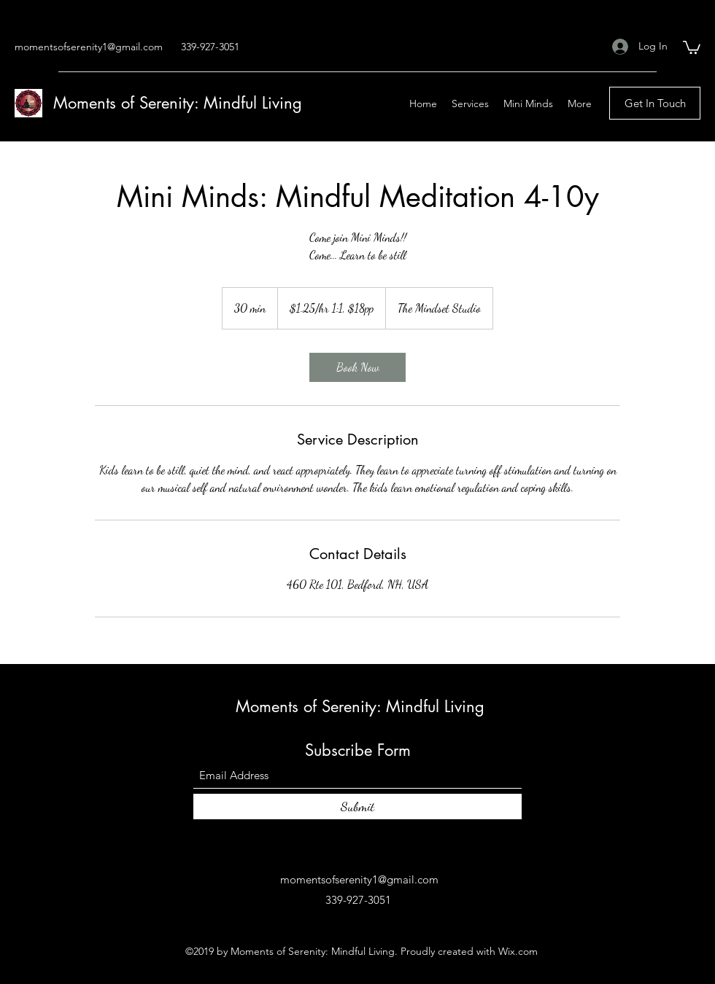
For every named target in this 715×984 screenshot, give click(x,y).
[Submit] (357, 806)
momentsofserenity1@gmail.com (89, 46)
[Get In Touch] (654, 103)
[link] (357, 367)
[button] (691, 46)
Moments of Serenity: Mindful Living (177, 103)
